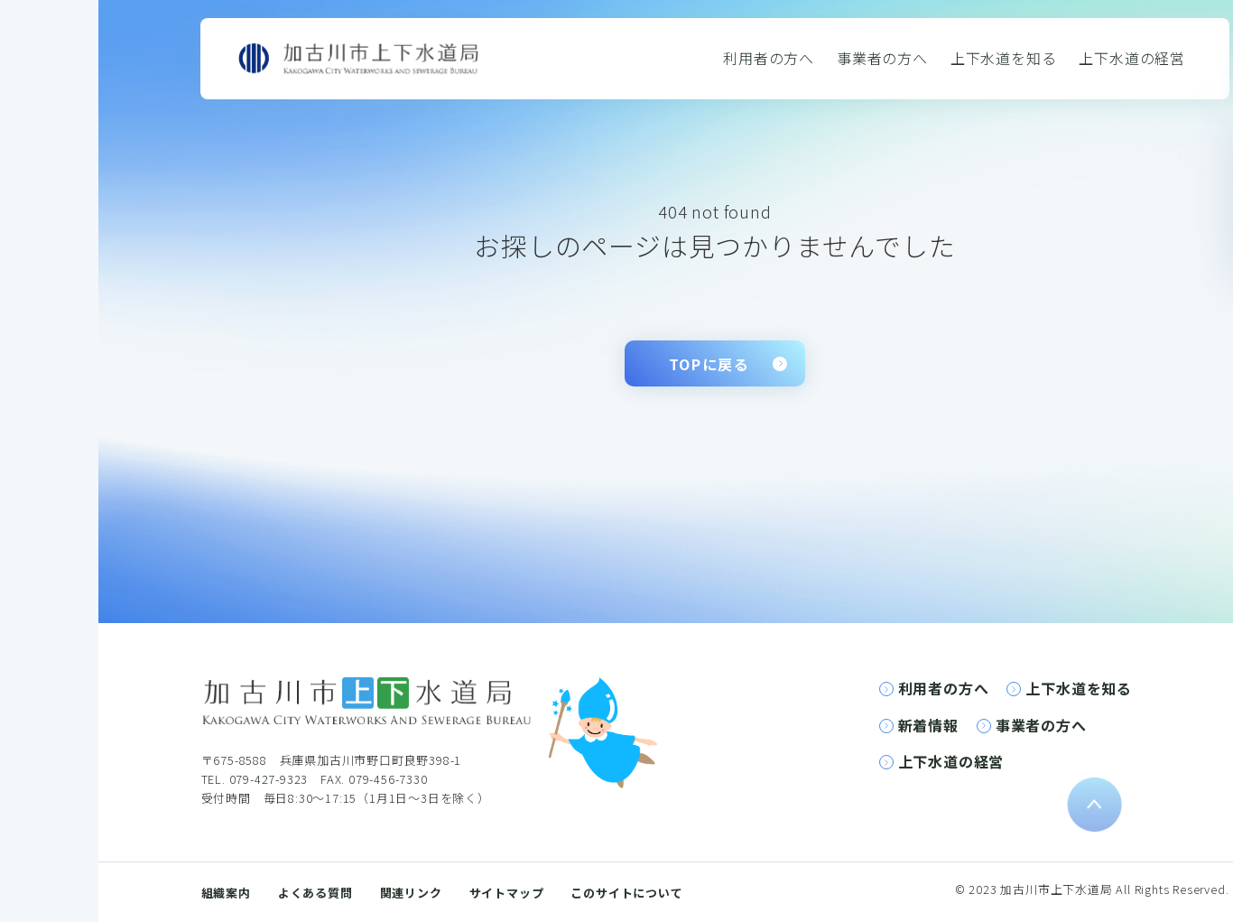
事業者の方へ (882, 58)
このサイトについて (626, 892)
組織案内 (226, 892)
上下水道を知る (1003, 58)
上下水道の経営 (1132, 58)
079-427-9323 (269, 778)
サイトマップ (506, 892)
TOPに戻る (709, 364)
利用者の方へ (768, 58)
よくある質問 (315, 892)
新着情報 (928, 725)
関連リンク (411, 892)
